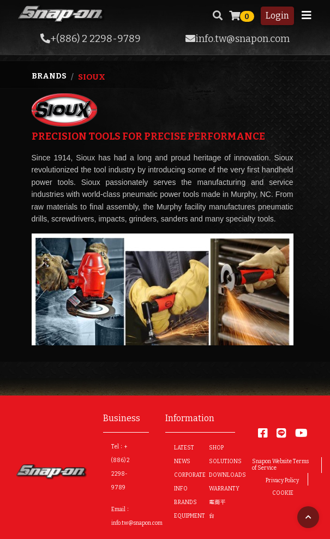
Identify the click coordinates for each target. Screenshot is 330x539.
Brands (49, 76)
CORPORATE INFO (182, 482)
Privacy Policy (282, 480)
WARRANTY (217, 489)
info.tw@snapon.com (237, 39)
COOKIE (282, 493)
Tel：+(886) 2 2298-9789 (120, 467)
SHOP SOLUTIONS (217, 455)
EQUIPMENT (182, 516)
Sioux (91, 77)
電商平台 (217, 509)
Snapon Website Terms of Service (280, 464)
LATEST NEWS (182, 455)
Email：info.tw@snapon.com (137, 516)
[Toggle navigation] (307, 15)
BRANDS (182, 502)
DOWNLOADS (217, 475)
